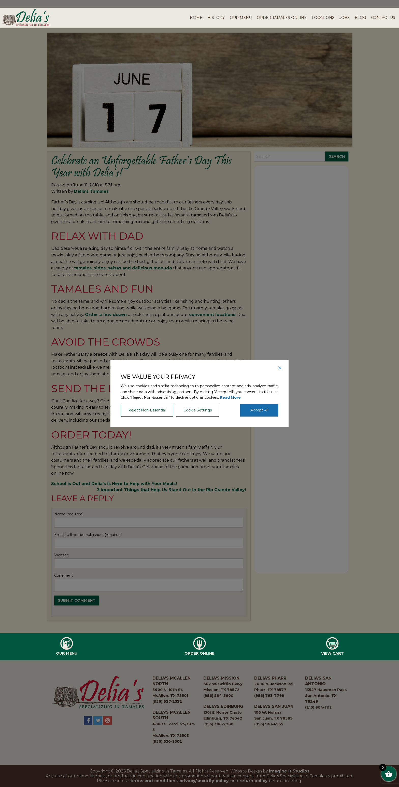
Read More (230, 397)
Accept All (259, 410)
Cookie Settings (197, 410)
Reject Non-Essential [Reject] (147, 410)
